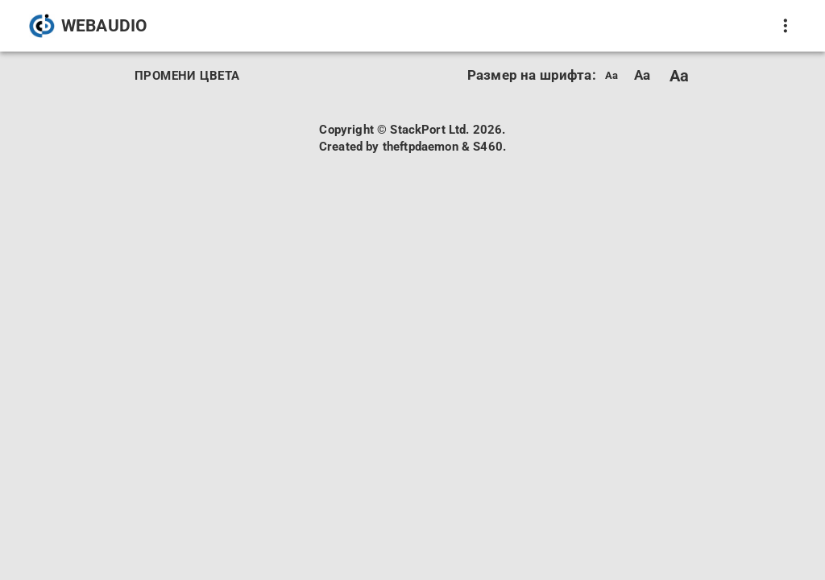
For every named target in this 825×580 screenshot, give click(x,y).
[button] (89, 25)
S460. (489, 146)
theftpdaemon (420, 146)
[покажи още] (785, 26)
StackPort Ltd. (429, 129)
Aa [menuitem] (612, 76)
